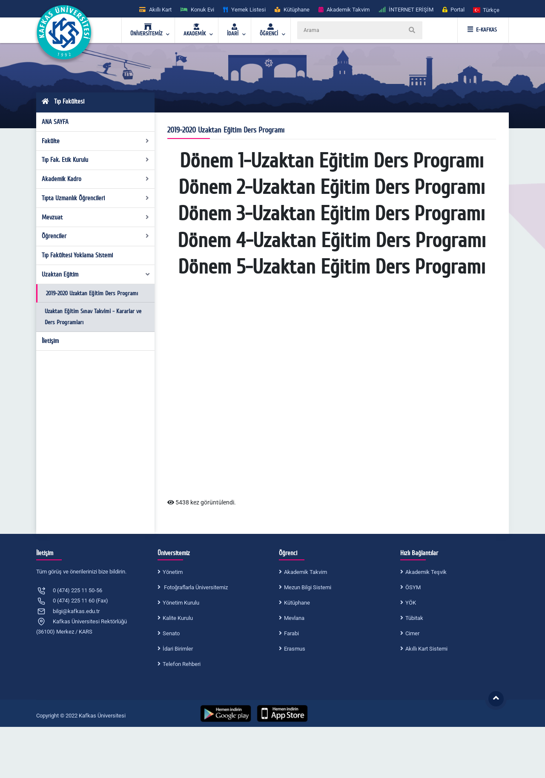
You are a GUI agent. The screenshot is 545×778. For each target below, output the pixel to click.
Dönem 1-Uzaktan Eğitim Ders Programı (332, 161)
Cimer (412, 633)
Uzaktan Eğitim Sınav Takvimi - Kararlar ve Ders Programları (93, 317)
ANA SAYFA (55, 122)
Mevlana (294, 618)
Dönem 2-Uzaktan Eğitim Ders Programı (331, 187)
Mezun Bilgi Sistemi (307, 587)
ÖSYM (413, 587)
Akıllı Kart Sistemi (426, 648)
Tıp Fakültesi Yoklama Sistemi (77, 255)
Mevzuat (95, 217)
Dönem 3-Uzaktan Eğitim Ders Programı (331, 214)
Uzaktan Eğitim (96, 274)
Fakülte (95, 141)
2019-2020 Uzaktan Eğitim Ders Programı (92, 293)
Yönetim (173, 572)
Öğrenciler (95, 236)
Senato (171, 633)
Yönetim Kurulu (181, 602)
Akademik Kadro (95, 179)
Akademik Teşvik (426, 572)
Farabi (291, 633)
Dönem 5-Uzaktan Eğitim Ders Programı (331, 267)
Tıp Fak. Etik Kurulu (95, 160)
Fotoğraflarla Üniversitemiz (195, 587)
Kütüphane (297, 602)
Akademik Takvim (305, 572)
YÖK (410, 602)
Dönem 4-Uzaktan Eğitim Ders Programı (332, 241)
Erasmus (294, 648)
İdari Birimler (178, 648)
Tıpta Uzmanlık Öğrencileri (95, 198)
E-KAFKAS (482, 29)
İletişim (50, 341)
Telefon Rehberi (182, 664)
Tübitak (414, 618)
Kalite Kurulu (178, 618)
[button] (486, 9)
